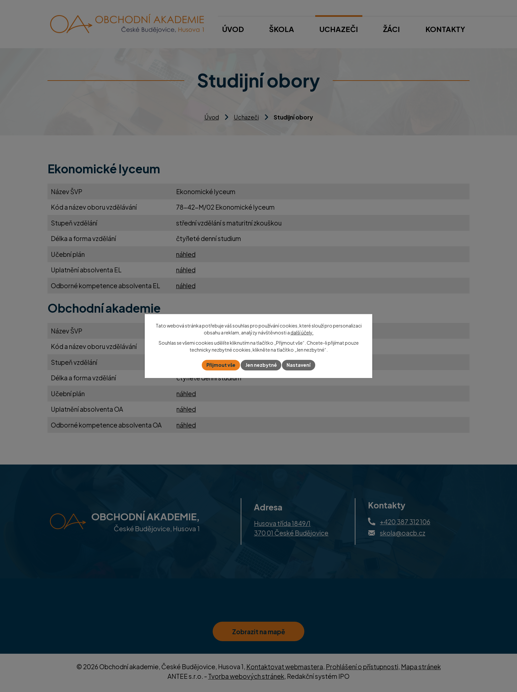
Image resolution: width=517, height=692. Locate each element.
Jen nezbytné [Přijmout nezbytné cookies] (261, 365)
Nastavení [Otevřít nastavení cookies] (299, 365)
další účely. (302, 332)
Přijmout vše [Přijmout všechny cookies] (220, 365)
